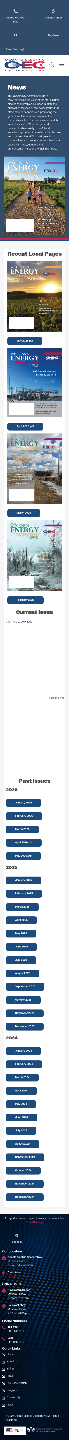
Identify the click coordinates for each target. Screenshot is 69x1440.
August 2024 (22, 1144)
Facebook (16, 1239)
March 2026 (24, 513)
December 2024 (24, 1197)
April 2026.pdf (25, 426)
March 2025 (22, 907)
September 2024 (25, 1157)
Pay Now (53, 35)
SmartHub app (34, 1222)
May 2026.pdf (25, 341)
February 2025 (24, 893)
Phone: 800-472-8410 (15, 15)
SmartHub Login (15, 49)
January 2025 (23, 880)
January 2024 (23, 1051)
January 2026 (23, 802)
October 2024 (23, 1170)
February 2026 (25, 600)
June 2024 (21, 1117)
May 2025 (21, 933)
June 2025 (21, 946)
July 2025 (21, 960)
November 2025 (24, 1013)
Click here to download (19, 621)
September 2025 (25, 986)
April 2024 (21, 1090)
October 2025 (23, 1000)
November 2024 (24, 1183)
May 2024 (21, 1104)
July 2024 (21, 1130)
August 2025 (22, 973)
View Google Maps (18, 1276)
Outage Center (53, 13)
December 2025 (24, 1026)
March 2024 (22, 1077)
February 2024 (24, 1064)
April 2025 (21, 920)
